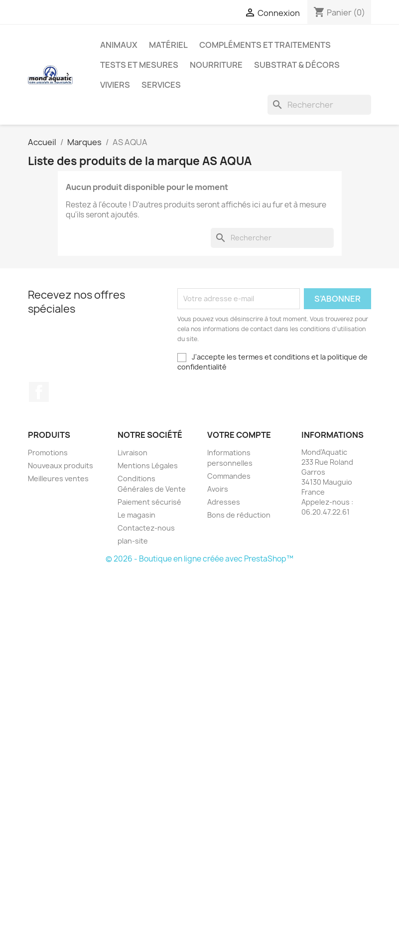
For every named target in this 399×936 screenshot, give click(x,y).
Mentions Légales (148, 465)
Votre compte (239, 434)
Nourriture (216, 64)
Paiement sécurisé (149, 502)
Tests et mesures (139, 64)
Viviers (115, 84)
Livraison (132, 452)
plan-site (133, 541)
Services (161, 84)
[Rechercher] (319, 105)
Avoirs (217, 489)
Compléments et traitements (265, 44)
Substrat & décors (297, 64)
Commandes (229, 476)
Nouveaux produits (60, 465)
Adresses (223, 502)
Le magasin (136, 515)
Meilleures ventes (58, 478)
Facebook (39, 392)
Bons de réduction (238, 515)
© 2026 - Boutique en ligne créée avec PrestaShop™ (199, 559)
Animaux (118, 44)
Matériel (168, 44)
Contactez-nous (146, 528)
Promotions (48, 452)
